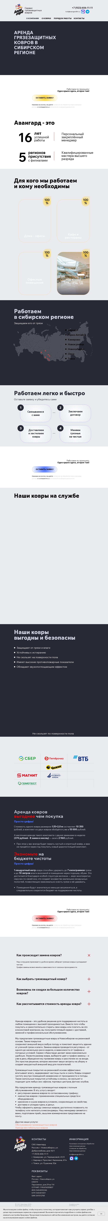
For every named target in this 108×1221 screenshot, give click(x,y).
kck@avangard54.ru (73, 12)
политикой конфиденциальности (62, 107)
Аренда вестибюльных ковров (31, 1127)
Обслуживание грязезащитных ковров (36, 1124)
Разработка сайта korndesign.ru (74, 1204)
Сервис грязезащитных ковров (33, 10)
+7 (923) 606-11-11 (40, 1154)
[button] (44, 98)
